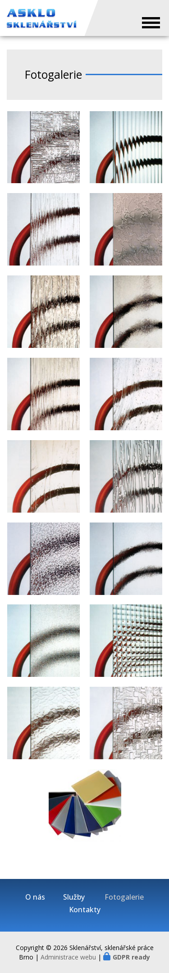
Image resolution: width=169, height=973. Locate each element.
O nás (35, 897)
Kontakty (84, 909)
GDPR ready (131, 957)
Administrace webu (68, 957)
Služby (74, 897)
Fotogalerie (124, 897)
